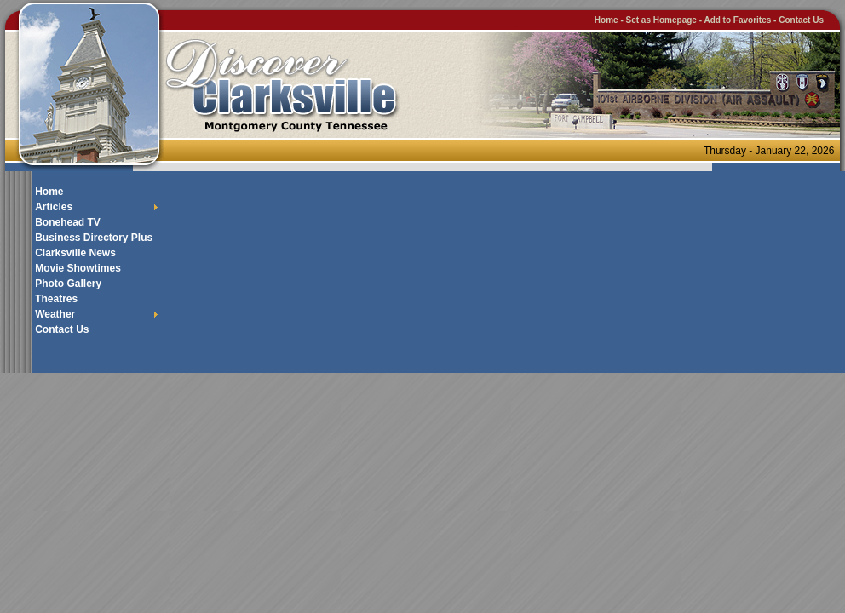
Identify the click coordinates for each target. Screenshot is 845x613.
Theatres (56, 299)
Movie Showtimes (78, 268)
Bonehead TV (68, 222)
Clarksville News (75, 253)
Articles (53, 207)
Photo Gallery (68, 283)
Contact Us (801, 20)
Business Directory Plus (93, 237)
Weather (55, 314)
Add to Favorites (737, 20)
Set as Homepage (662, 20)
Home (606, 20)
